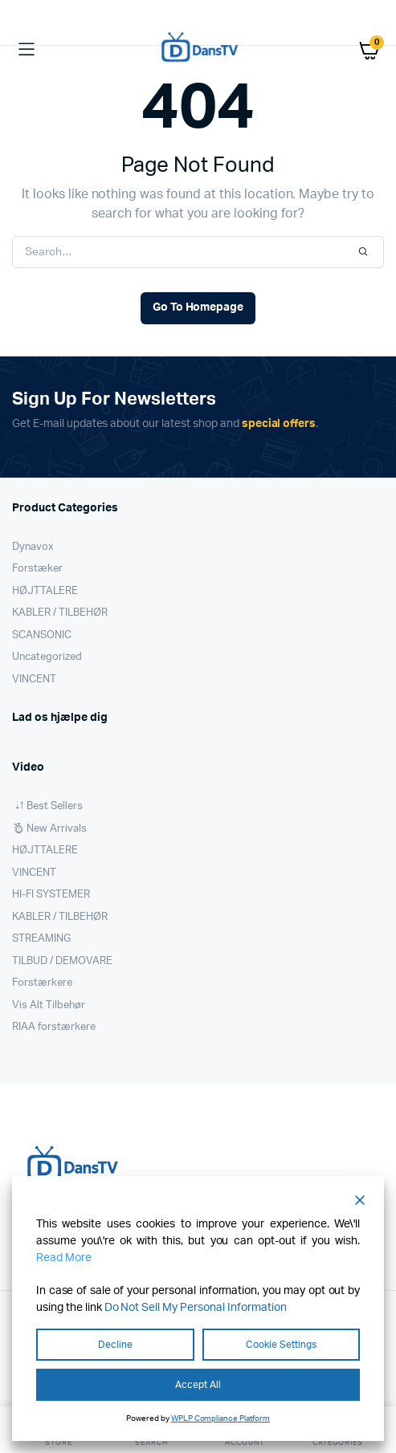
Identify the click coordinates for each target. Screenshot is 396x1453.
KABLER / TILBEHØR (60, 613)
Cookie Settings (281, 1344)
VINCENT (34, 679)
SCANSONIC (41, 635)
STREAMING (41, 939)
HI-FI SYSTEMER (51, 894)
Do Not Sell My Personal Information (195, 1307)
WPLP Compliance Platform (220, 1418)
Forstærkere (42, 983)
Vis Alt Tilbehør (48, 1005)
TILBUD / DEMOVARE (62, 961)
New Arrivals (57, 829)
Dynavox (33, 547)
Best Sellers (55, 806)
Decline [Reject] (115, 1344)
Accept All (198, 1385)
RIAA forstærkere (54, 1027)
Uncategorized (47, 657)
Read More (64, 1258)
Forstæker (37, 569)
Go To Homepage (198, 307)
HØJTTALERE (45, 591)
